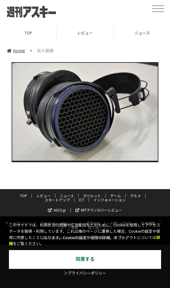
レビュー (85, 33)
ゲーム (115, 195)
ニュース (67, 195)
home (16, 50)
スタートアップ (57, 199)
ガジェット (92, 195)
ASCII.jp (57, 209)
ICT (81, 199)
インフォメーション (109, 199)
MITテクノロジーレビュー (98, 209)
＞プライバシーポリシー (85, 273)
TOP (28, 33)
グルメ (135, 195)
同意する (85, 259)
